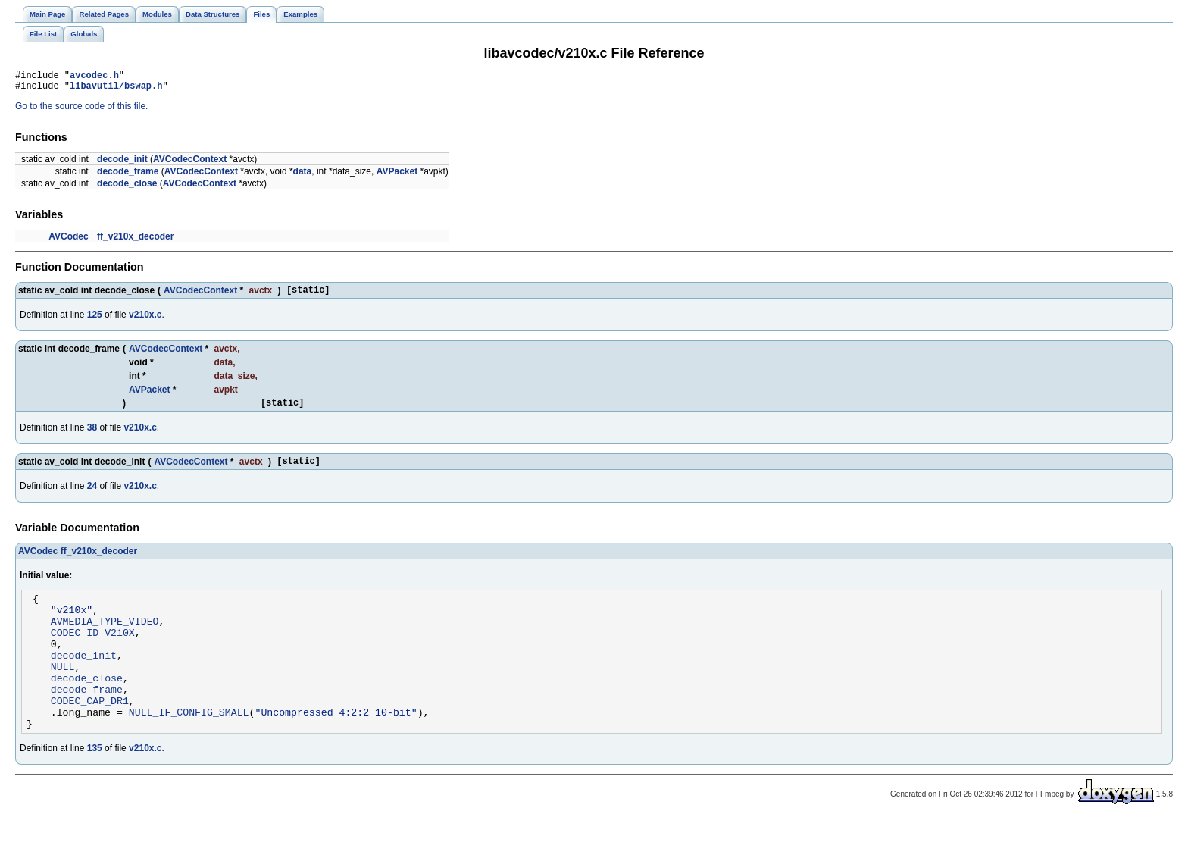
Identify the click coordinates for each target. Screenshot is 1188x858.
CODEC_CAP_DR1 (90, 734)
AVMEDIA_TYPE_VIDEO (105, 639)
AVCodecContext (190, 163)
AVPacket (397, 176)
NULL (63, 693)
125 (94, 321)
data (302, 176)
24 (92, 497)
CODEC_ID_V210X (93, 652)
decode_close (127, 188)
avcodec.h (94, 76)
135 (94, 786)
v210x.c (145, 321)
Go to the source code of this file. (81, 110)
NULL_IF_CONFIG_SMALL (189, 748)
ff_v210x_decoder (135, 241)
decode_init (122, 163)
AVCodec (68, 241)
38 (92, 436)
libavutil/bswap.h (116, 89)
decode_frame (127, 176)
